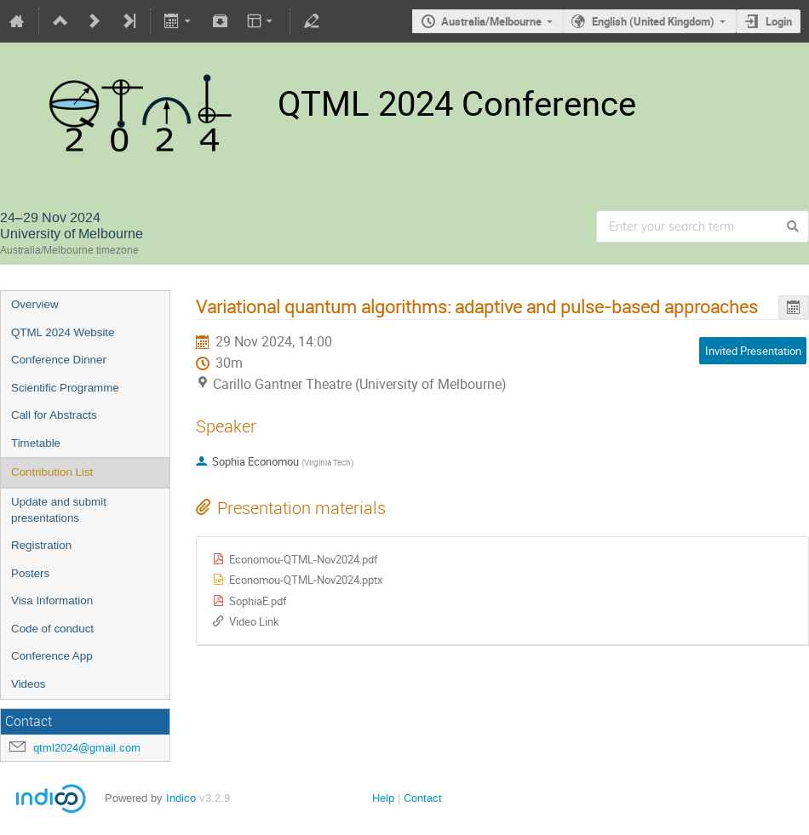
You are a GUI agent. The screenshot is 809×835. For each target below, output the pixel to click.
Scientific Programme (65, 387)
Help (383, 798)
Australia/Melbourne (491, 21)
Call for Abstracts (54, 415)
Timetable (35, 443)
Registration (41, 545)
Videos (28, 684)
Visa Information (52, 600)
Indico (181, 798)
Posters (30, 573)
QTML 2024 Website (63, 332)
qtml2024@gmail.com (87, 748)
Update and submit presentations (58, 509)
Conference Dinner (58, 359)
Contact (423, 798)
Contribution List (52, 472)
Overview (35, 304)
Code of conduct (52, 628)
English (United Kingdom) (653, 21)
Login (779, 21)
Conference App (52, 655)
